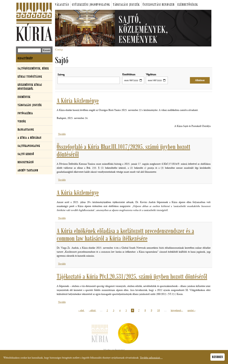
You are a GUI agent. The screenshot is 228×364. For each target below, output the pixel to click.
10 (159, 310)
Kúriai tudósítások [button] (30, 76)
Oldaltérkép (25, 58)
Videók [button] (22, 121)
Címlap (59, 49)
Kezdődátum (128, 74)
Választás (62, 4)
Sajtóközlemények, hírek (33, 68)
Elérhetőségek (187, 4)
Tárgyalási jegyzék (126, 4)
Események (24, 97)
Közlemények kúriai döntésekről (30, 87)
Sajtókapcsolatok (29, 146)
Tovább (62, 134)
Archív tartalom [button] (28, 170)
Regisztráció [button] (26, 162)
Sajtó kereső (26, 154)
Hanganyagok (26, 129)
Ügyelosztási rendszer (159, 4)
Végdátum (151, 74)
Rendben (217, 358)
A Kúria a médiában (29, 138)
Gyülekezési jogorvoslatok (91, 4)
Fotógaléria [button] (25, 113)
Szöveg (61, 74)
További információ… (151, 359)
